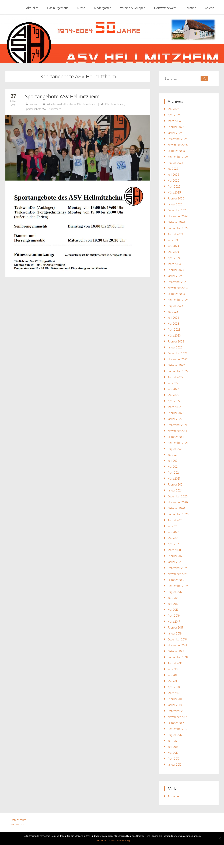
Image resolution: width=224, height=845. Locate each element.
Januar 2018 (175, 705)
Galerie (209, 8)
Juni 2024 (173, 246)
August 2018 (175, 663)
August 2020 (175, 520)
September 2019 (178, 586)
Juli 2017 (172, 740)
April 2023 (174, 329)
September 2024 (178, 228)
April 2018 (174, 687)
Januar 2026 (175, 133)
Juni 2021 (173, 460)
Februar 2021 (175, 484)
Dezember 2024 (177, 210)
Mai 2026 (173, 109)
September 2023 (178, 299)
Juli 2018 (173, 669)
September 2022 (178, 371)
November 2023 (178, 288)
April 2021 (174, 472)
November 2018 (177, 645)
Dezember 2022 (177, 353)
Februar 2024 (176, 270)
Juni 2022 (173, 389)
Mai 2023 (173, 323)
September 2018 (178, 657)
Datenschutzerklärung (119, 840)
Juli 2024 (173, 240)
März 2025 (174, 192)
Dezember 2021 (177, 425)
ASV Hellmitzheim (86, 104)
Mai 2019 (173, 609)
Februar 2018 (175, 699)
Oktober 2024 (176, 222)
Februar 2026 (176, 127)
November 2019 (177, 574)
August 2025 (175, 162)
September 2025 (178, 156)
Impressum (17, 824)
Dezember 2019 (177, 568)
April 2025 (174, 186)
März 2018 (174, 693)
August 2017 (175, 735)
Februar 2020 (176, 556)
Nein (103, 840)
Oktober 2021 (176, 437)
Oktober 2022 (176, 365)
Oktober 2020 (176, 508)
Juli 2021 (172, 454)
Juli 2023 (173, 311)
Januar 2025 (175, 204)
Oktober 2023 (176, 294)
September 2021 (178, 442)
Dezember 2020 (178, 496)
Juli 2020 (173, 526)
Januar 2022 (175, 419)
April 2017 (174, 758)
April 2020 (174, 544)
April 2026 (174, 115)
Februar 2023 (176, 341)
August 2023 (175, 305)
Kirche (81, 8)
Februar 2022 (176, 413)
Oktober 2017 (176, 723)
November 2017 (177, 717)
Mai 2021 (173, 466)
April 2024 (174, 258)
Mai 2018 (173, 681)
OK (97, 840)
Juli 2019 (172, 597)
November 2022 (178, 359)
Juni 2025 (173, 174)
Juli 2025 (173, 168)
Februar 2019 (175, 627)
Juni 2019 (173, 603)
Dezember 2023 (177, 282)
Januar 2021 (175, 490)
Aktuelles (32, 8)
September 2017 (178, 729)
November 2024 (178, 216)
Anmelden (174, 796)
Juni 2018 (173, 675)
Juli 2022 (173, 383)
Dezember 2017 (177, 711)
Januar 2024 (175, 276)
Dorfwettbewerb (165, 8)
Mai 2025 (173, 180)
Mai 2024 (173, 252)
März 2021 (174, 478)
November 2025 (178, 145)
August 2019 (175, 591)
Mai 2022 (173, 395)
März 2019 (174, 621)
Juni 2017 (173, 746)
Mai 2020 (173, 538)
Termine (190, 8)
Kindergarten (102, 8)
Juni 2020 (173, 532)
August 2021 (175, 448)
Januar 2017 (174, 764)
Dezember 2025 (178, 139)
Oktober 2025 (176, 150)
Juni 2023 (173, 317)
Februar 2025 (176, 198)
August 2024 (175, 234)
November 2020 (178, 502)
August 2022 (175, 377)
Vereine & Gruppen (132, 8)
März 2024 (174, 264)
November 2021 (177, 431)
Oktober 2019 (176, 580)
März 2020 (174, 550)
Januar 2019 (175, 633)
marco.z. (33, 104)
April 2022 (174, 401)
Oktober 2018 (176, 651)
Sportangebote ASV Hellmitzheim (62, 96)
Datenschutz (18, 820)
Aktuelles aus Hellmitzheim (61, 104)
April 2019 (174, 615)
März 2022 (174, 407)
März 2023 (174, 335)
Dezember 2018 (177, 639)
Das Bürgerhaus (57, 8)
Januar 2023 (175, 347)
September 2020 (178, 514)
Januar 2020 (175, 562)
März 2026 (174, 121)
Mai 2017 (173, 752)
